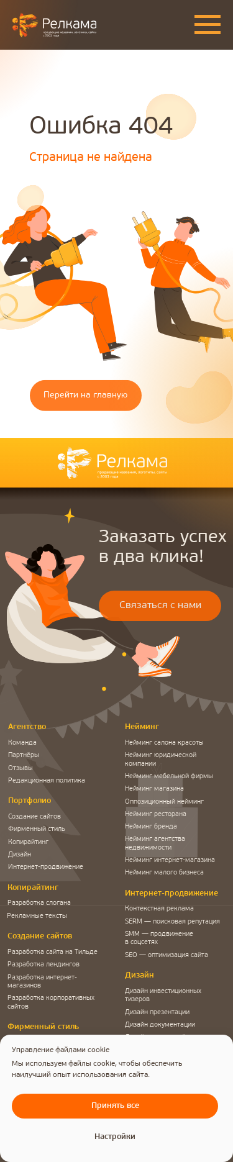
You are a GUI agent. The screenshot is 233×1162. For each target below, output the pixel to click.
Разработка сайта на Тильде (52, 952)
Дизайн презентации (157, 1012)
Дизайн (19, 854)
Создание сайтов (34, 817)
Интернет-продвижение (45, 867)
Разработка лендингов (43, 964)
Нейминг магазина (154, 789)
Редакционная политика (46, 781)
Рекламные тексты (37, 916)
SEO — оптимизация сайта (166, 955)
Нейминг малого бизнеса (164, 872)
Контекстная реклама (159, 909)
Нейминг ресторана (155, 814)
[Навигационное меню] (207, 25)
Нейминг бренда (151, 827)
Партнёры (23, 755)
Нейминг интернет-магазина (170, 860)
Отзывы (20, 768)
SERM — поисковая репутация (172, 922)
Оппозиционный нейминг (164, 802)
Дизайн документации (160, 1025)
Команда (22, 743)
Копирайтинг (28, 842)
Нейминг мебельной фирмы (169, 776)
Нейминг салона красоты (164, 743)
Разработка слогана (39, 903)
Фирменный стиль (36, 829)
